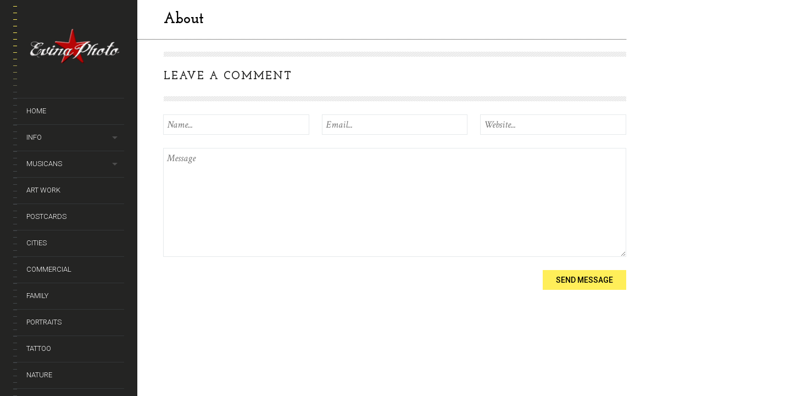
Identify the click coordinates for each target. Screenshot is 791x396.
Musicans (44, 164)
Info (34, 137)
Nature (39, 375)
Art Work (43, 190)
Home (36, 111)
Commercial (48, 269)
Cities (36, 243)
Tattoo (38, 348)
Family (37, 296)
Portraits (44, 322)
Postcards (46, 216)
